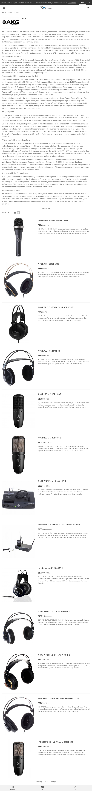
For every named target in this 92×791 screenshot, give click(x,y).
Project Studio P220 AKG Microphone (55, 742)
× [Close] (89, 2)
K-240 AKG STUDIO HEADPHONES (54, 655)
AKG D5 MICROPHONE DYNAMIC (53, 220)
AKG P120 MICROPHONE (49, 394)
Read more (72, 3)
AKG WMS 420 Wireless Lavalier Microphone (59, 524)
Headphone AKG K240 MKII (50, 568)
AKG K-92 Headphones (48, 264)
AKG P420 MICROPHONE (49, 437)
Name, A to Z (7, 213)
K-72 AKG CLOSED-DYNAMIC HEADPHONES (58, 698)
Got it (82, 2)
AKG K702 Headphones (49, 351)
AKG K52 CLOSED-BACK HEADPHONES (56, 307)
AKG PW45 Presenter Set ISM (52, 481)
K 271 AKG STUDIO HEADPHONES (54, 611)
